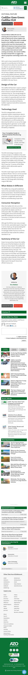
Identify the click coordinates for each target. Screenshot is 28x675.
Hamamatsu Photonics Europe (11, 538)
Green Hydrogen (18, 600)
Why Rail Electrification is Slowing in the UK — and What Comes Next (19, 465)
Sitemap (6, 629)
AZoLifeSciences (18, 586)
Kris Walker (14, 285)
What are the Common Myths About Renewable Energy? (18, 452)
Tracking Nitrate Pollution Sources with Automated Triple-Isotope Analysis (14, 518)
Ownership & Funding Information (9, 634)
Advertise (6, 622)
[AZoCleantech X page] (17, 650)
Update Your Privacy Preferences (14, 670)
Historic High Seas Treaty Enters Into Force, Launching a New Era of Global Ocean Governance (18, 384)
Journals (6, 610)
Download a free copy (14, 147)
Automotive (11, 554)
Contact (5, 620)
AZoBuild (6, 586)
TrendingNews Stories (5, 349)
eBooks (5, 608)
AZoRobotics (7, 582)
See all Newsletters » (7, 568)
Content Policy (7, 631)
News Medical (17, 584)
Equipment (6, 600)
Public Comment (22, 336)
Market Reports (7, 604)
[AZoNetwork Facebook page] (14, 650)
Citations (6, 312)
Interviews (16, 598)
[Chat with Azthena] (24, 672)
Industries (16, 604)
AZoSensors (17, 578)
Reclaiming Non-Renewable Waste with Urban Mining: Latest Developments (18, 473)
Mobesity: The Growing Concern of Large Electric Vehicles (19, 480)
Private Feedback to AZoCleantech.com (16, 338)
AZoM (5, 578)
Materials (16, 606)
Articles (5, 596)
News (5, 594)
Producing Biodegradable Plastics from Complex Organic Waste (19, 354)
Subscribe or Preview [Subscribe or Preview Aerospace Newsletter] (13, 548)
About (5, 614)
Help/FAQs (16, 608)
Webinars (6, 602)
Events (15, 596)
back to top (23, 638)
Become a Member (18, 612)
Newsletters (7, 618)
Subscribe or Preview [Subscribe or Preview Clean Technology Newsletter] (13, 563)
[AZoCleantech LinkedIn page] (11, 650)
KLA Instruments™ (8, 531)
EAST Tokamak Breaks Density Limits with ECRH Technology (18, 375)
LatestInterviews (22, 349)
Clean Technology (12, 561)
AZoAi (15, 582)
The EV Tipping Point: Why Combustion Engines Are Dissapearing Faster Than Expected (19, 445)
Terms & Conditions (8, 624)
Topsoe (6, 514)
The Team (16, 610)
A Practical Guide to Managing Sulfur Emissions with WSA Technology (13, 511)
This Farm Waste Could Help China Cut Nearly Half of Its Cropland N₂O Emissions (18, 392)
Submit (24, 340)
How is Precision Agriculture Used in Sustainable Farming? (17, 458)
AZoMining (6, 588)
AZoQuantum (17, 580)
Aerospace (10, 547)
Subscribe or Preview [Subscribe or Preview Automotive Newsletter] (13, 556)
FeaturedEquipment (14, 349)
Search (5, 616)
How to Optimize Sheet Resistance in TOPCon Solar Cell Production (13, 528)
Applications (17, 602)
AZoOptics (6, 584)
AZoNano (6, 580)
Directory (6, 598)
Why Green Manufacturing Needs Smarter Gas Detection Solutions (12, 535)
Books (5, 606)
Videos (15, 594)
